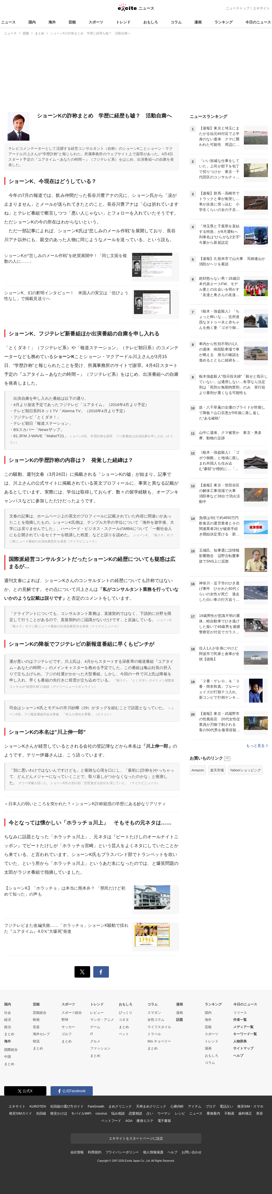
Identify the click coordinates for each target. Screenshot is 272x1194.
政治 (7, 1027)
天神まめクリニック (151, 1106)
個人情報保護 (153, 1152)
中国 (7, 1057)
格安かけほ (58, 1113)
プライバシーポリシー (122, 1152)
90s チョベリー (159, 1041)
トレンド (123, 22)
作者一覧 (240, 1020)
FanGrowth (96, 1106)
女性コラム (155, 1020)
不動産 (229, 1113)
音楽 (36, 1027)
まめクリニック (120, 1106)
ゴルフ (66, 1034)
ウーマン (164, 1113)
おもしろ (150, 22)
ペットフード (111, 1121)
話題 (179, 1020)
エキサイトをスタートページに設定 (136, 1138)
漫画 (198, 22)
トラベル (154, 1034)
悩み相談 (118, 1113)
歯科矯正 (245, 1113)
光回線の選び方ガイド (67, 1106)
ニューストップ (238, 8)
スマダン (154, 1013)
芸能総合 (39, 1013)
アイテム (194, 1106)
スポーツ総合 (71, 1013)
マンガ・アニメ (102, 1020)
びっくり (125, 1013)
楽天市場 (217, 770)
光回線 (41, 1113)
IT (91, 1034)
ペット (124, 1034)
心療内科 (177, 1106)
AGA (128, 1121)
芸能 (72, 22)
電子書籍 (164, 1121)
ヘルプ (238, 1056)
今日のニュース (258, 22)
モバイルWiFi (81, 1113)
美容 (259, 1113)
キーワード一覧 (245, 1034)
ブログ (211, 1106)
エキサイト (261, 8)
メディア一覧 (243, 1027)
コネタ (124, 1020)
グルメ (95, 1041)
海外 (52, 22)
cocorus (101, 1113)
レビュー (97, 1013)
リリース (240, 1013)
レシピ (180, 1113)
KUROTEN (37, 1106)
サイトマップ (243, 1048)
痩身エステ (145, 1121)
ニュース (8, 22)
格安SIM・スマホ (250, 1106)
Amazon (197, 770)
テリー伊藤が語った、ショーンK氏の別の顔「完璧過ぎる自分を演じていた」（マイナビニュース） (89, 783)
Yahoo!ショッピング (245, 770)
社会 (7, 1013)
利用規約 (94, 1152)
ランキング (223, 22)
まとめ (9, 1034)
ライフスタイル (159, 1027)
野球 (64, 1020)
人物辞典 (240, 1041)
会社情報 (77, 1152)
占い (149, 1113)
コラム (176, 22)
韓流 (36, 1041)
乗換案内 (213, 1113)
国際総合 (11, 1050)
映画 (36, 1020)
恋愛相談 (135, 1113)
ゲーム (95, 1027)
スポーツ (96, 22)
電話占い (226, 1106)
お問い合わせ (192, 1152)
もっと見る (257, 745)
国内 (32, 22)
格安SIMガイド (20, 1113)
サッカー (68, 1027)
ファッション (100, 1048)
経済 (7, 1020)
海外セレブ (41, 1034)
